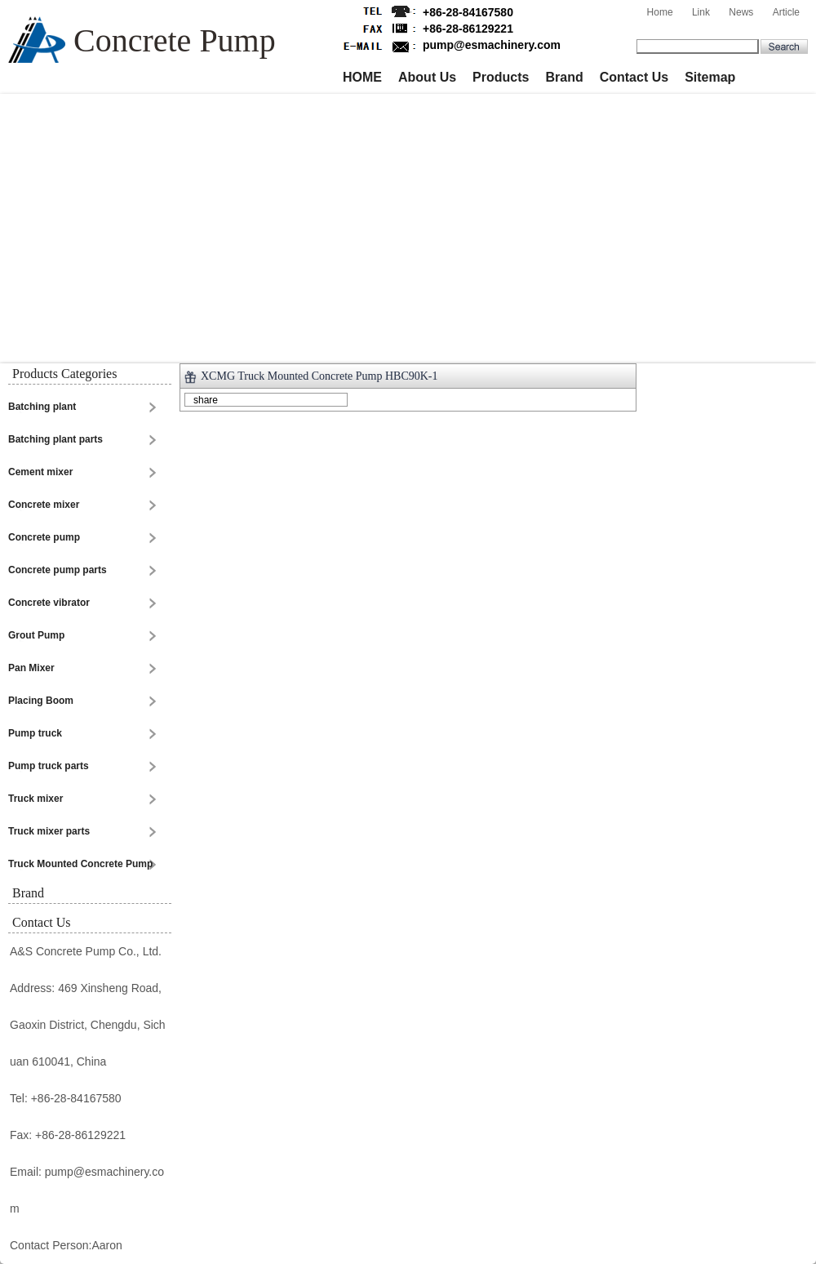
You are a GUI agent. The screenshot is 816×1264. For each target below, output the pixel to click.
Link (701, 12)
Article (786, 12)
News (741, 12)
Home (660, 12)
